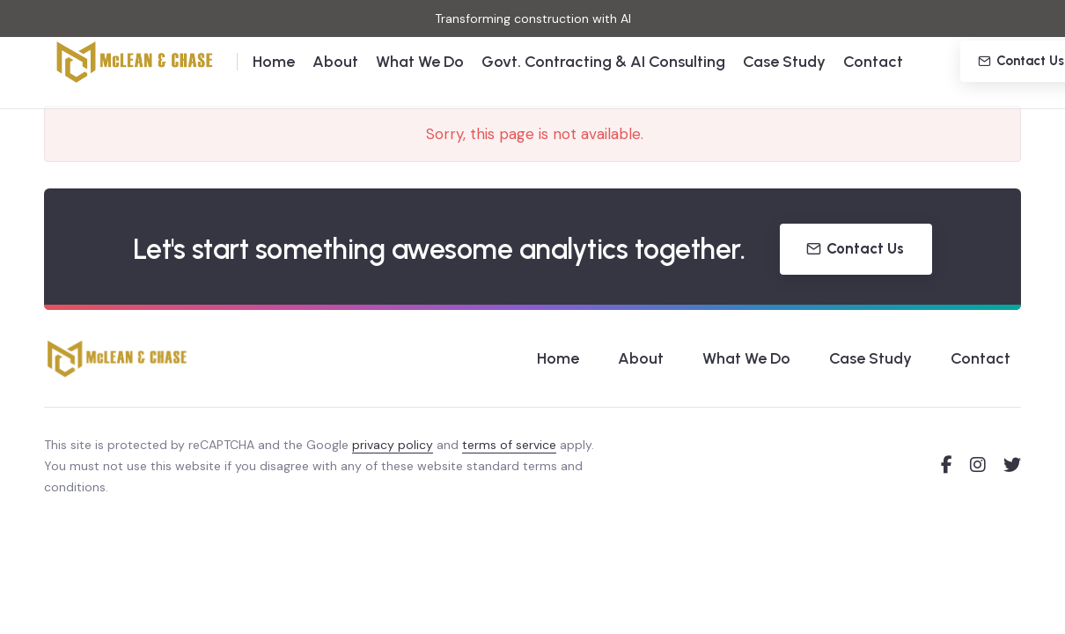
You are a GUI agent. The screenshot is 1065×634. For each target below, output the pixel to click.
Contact (873, 88)
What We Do (420, 88)
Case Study (784, 88)
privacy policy (392, 445)
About (335, 88)
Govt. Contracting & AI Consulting (603, 88)
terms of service (509, 445)
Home (274, 88)
